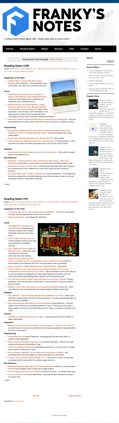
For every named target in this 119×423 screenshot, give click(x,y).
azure (17, 69)
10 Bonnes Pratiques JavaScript (21, 347)
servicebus (33, 205)
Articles (10, 49)
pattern (49, 69)
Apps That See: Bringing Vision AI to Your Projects (106, 149)
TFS (5, 71)
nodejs (74, 202)
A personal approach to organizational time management (31, 212)
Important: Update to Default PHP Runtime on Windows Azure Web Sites (37, 119)
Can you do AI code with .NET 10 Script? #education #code (101, 90)
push (58, 69)
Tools (10, 71)
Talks (71, 49)
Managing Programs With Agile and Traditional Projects (31, 366)
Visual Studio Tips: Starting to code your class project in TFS (33, 141)
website (31, 71)
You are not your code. (17, 374)
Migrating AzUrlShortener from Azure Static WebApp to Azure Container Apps (106, 128)
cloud (22, 69)
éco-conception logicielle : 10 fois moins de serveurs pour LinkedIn (35, 352)
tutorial (15, 71)
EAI (34, 202)
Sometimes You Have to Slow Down (22, 166)
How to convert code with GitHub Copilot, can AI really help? (106, 103)
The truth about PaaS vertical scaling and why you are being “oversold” (37, 279)
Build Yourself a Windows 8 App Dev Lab (25, 342)
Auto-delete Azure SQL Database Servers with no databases (32, 152)
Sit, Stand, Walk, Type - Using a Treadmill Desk (27, 174)
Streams (58, 49)
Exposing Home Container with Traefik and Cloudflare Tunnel (106, 193)
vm (39, 205)
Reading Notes (27, 49)
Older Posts (74, 395)
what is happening (96, 81)
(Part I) (27, 358)
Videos (44, 49)
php (54, 69)
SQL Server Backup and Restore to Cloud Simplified (29, 303)
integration (41, 202)
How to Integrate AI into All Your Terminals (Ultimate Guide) (101, 72)
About (98, 49)
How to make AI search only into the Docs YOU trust (101, 77)
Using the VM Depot (16, 217)
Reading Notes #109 (16, 65)
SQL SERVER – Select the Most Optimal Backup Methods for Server (36, 296)
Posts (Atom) (19, 401)
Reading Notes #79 (16, 198)
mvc (34, 69)
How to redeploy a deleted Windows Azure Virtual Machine (32, 266)
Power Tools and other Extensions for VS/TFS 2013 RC (30, 138)
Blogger (64, 415)
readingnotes (66, 69)
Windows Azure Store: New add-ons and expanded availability (33, 287)
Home (36, 395)
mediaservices (65, 202)
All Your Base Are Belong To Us (21, 238)
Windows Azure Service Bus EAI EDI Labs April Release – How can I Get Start (40, 325)
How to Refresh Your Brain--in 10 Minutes (25, 372)
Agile (12, 69)
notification (41, 69)
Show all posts (56, 59)
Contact (85, 49)
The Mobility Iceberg (16, 337)
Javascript (50, 202)
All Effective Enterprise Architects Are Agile (26, 317)
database (28, 69)
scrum (74, 69)
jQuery (56, 202)
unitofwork (23, 71)
